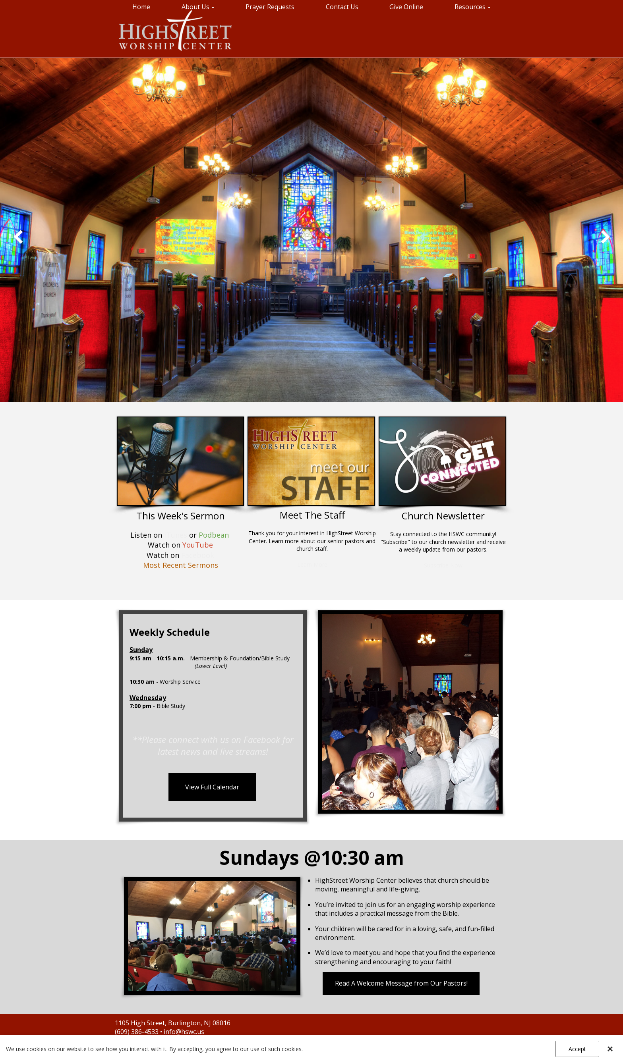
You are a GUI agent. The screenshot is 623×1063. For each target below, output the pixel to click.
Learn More (312, 564)
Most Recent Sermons (180, 565)
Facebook (197, 555)
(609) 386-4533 (137, 1031)
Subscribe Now (443, 565)
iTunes (175, 535)
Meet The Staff (312, 514)
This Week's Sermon (180, 515)
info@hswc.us (184, 1031)
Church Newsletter (443, 515)
